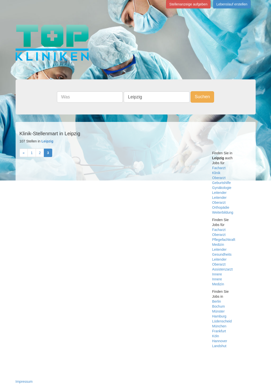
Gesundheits (222, 254)
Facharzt (218, 168)
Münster (218, 311)
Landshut (219, 346)
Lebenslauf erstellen (231, 4)
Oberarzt (218, 178)
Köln (215, 336)
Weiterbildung (222, 212)
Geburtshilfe (221, 183)
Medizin (218, 245)
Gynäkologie (221, 188)
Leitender (219, 193)
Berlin (216, 301)
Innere (217, 274)
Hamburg (219, 316)
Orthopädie (220, 207)
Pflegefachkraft (223, 240)
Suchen (202, 96)
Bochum (218, 306)
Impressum (24, 382)
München (219, 326)
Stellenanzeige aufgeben (188, 4)
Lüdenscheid (222, 321)
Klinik (216, 173)
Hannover (219, 341)
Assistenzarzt (222, 269)
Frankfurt (219, 331)
